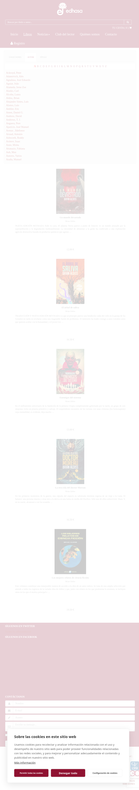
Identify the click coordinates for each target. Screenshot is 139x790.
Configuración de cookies (105, 773)
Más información (25, 762)
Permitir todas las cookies (31, 773)
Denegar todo (68, 773)
